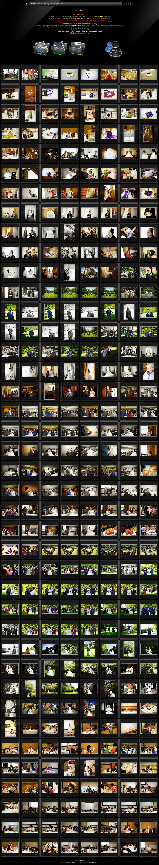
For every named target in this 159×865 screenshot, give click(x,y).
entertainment (59, 27)
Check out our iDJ (92, 862)
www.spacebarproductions (74, 25)
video (73, 27)
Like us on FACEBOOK (79, 862)
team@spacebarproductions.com (80, 33)
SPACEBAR (36, 4)
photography (67, 27)
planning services (83, 27)
